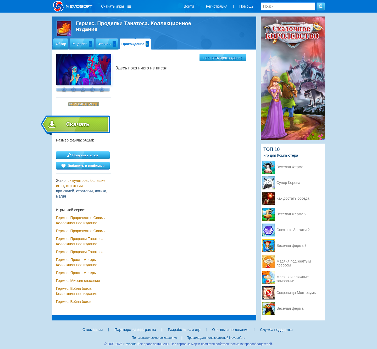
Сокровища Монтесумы (296, 293)
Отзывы (106, 44)
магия (61, 196)
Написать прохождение (223, 58)
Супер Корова (288, 183)
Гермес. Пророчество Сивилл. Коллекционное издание (81, 220)
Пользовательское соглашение (154, 338)
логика (100, 191)
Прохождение (135, 44)
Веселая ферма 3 (291, 246)
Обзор (61, 44)
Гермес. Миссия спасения (78, 281)
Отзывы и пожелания (230, 330)
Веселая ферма (289, 308)
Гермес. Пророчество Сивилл (81, 231)
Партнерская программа (135, 330)
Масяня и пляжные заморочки (292, 277)
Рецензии (81, 44)
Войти (189, 6)
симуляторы (78, 180)
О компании (92, 330)
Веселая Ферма (289, 167)
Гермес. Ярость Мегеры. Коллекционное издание (77, 262)
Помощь (246, 6)
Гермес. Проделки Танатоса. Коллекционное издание (80, 241)
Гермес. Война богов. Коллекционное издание (76, 291)
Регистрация (217, 6)
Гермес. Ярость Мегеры (76, 273)
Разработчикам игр (184, 330)
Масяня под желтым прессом (293, 261)
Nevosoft (129, 344)
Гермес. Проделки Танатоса (79, 252)
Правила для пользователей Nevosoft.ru (216, 338)
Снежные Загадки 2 (293, 230)
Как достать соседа (292, 198)
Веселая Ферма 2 (291, 214)
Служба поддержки (276, 330)
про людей (65, 191)
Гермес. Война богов (73, 301)
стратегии (74, 186)
